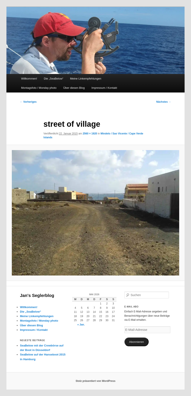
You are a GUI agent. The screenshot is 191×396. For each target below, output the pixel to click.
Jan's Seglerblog (37, 295)
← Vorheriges (28, 101)
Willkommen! (29, 78)
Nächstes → (163, 101)
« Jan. (81, 324)
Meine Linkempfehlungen (85, 78)
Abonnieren (136, 341)
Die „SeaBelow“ (53, 78)
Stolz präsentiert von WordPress (95, 380)
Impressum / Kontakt (104, 87)
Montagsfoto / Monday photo (39, 87)
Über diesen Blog (74, 87)
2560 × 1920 (90, 133)
